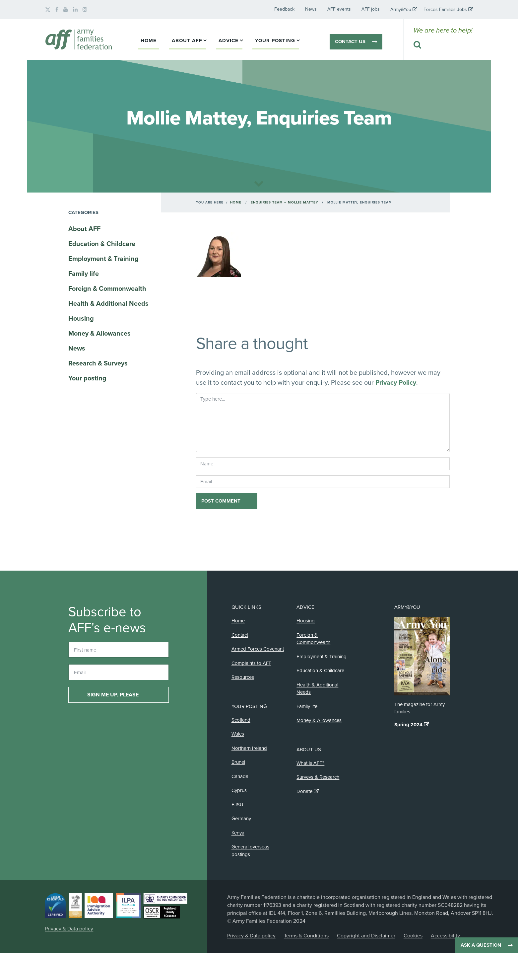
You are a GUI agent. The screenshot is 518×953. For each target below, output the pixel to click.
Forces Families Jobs (445, 9)
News (311, 9)
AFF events (339, 9)
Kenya (237, 833)
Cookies (413, 935)
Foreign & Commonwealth (107, 289)
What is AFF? (310, 763)
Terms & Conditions (306, 935)
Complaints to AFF (251, 663)
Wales (237, 734)
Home (149, 40)
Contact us (350, 41)
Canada (239, 776)
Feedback (284, 9)
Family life (83, 274)
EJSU (237, 805)
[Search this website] (443, 45)
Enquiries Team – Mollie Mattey (284, 202)
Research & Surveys (98, 363)
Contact (239, 635)
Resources (242, 677)
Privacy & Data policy (69, 928)
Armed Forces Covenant (257, 649)
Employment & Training (103, 259)
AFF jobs (370, 9)
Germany (241, 819)
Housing (81, 319)
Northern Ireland (249, 748)
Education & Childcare (101, 244)
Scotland (240, 720)
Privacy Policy (395, 383)
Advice (228, 40)
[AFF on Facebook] (56, 9)
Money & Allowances (99, 334)
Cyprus (239, 790)
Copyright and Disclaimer (366, 935)
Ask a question (481, 945)
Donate (304, 791)
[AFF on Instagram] (85, 9)
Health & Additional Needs (108, 304)
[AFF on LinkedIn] (75, 9)
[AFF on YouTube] (65, 9)
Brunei (238, 762)
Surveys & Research (317, 777)
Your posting (275, 40)
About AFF (187, 40)
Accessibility (445, 935)
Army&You (400, 9)
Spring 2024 (408, 725)
